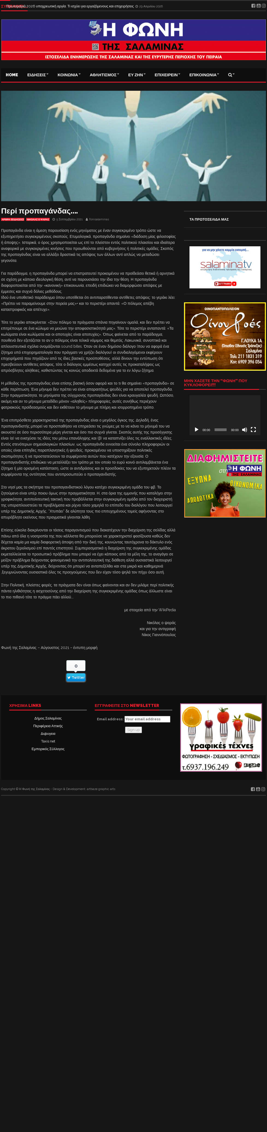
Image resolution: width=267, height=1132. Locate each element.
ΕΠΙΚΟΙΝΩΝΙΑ (203, 74)
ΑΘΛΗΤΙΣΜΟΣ (103, 74)
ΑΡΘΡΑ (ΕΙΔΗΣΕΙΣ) (13, 219)
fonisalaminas (99, 219)
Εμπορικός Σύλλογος (48, 749)
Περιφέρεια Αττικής (48, 726)
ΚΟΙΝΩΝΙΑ (68, 74)
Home (12, 74)
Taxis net (48, 741)
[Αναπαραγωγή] (196, 429)
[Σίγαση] (244, 429)
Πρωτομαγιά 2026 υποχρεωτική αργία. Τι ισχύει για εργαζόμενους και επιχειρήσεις (70, 6)
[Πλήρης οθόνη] (253, 429)
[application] (224, 415)
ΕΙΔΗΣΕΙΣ (36, 74)
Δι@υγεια (48, 734)
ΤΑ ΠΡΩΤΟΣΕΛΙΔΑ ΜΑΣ (209, 219)
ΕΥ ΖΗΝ (135, 74)
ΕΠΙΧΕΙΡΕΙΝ (166, 74)
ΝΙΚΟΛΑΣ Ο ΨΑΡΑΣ (38, 219)
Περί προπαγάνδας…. (39, 210)
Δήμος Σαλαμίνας (48, 718)
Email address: (133, 719)
